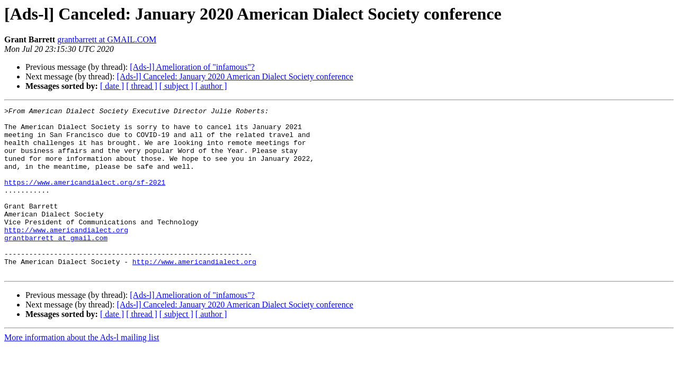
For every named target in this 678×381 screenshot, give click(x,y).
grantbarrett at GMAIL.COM (106, 39)
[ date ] (112, 85)
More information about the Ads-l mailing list (81, 370)
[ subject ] (176, 85)
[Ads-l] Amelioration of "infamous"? (192, 66)
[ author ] (211, 85)
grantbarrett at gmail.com (56, 264)
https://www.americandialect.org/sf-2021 (84, 198)
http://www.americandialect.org (66, 255)
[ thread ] (141, 85)
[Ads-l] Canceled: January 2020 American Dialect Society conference (235, 76)
